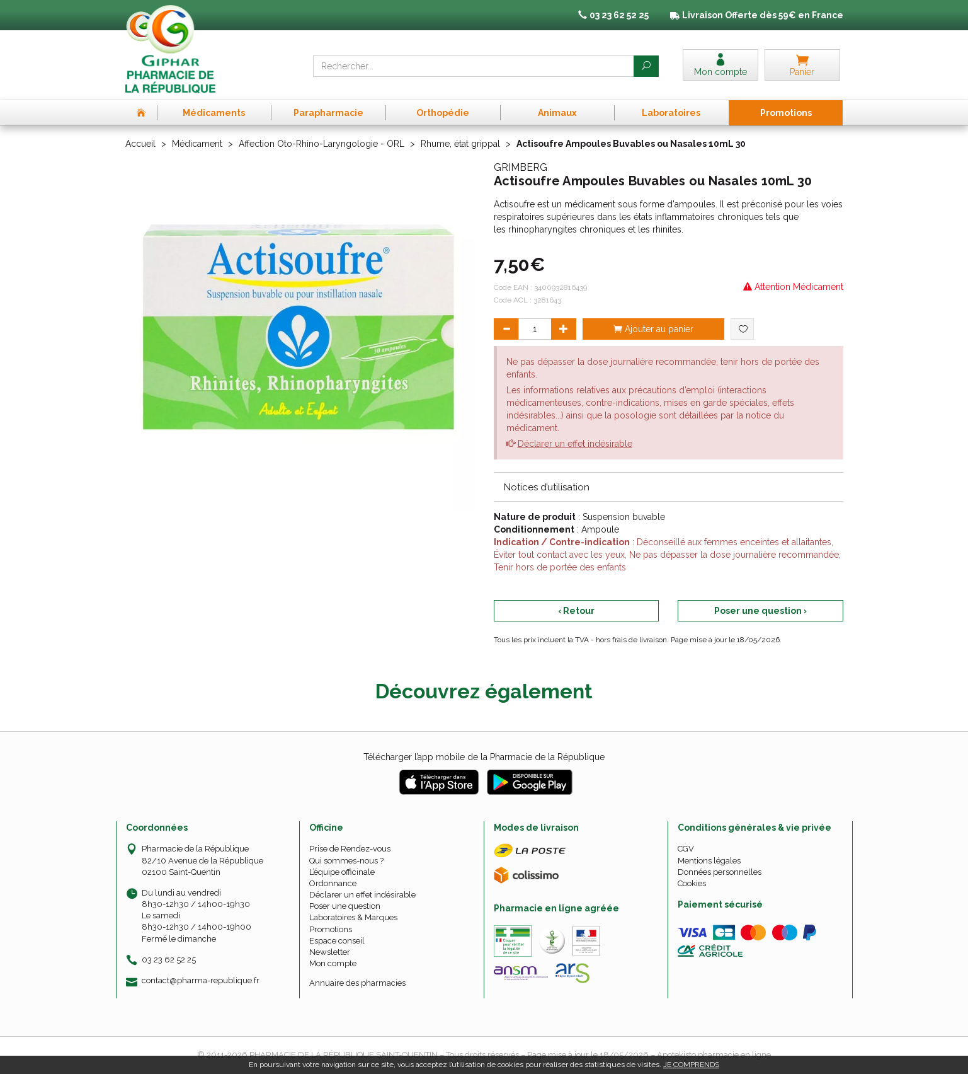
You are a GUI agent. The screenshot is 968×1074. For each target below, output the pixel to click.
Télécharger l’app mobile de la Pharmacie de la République (484, 757)
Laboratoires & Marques (353, 917)
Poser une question (344, 906)
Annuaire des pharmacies (357, 983)
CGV (686, 848)
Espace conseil (337, 940)
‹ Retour (576, 611)
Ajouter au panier (653, 329)
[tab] (668, 486)
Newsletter (329, 952)
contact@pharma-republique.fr (200, 980)
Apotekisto (714, 1055)
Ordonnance (332, 883)
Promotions (330, 929)
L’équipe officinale (342, 872)
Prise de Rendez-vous (349, 848)
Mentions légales (709, 860)
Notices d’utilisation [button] (546, 487)
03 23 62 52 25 (169, 959)
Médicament (197, 144)
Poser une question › (760, 611)
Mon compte (332, 963)
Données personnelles (719, 872)
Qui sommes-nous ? (346, 860)
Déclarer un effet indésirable (575, 444)
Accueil (140, 144)
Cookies (692, 883)
